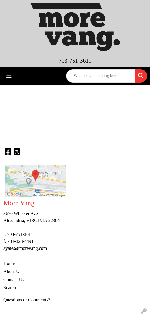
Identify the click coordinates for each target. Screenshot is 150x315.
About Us (12, 271)
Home (9, 263)
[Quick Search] (100, 76)
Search (9, 287)
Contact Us (13, 279)
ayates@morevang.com (25, 248)
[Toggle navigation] (9, 76)
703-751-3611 (75, 60)
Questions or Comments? (26, 299)
